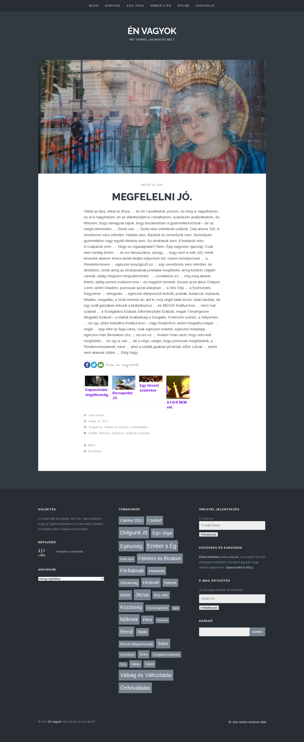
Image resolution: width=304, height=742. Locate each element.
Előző (89, 445)
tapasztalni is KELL (240, 567)
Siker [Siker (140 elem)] (163, 643)
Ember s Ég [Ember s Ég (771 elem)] (161, 546)
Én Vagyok (152, 31)
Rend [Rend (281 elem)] (126, 631)
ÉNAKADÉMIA (209, 557)
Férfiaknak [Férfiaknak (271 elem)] (132, 570)
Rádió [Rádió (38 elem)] (142, 632)
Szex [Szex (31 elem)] (143, 654)
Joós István (96, 415)
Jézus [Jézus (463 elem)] (142, 595)
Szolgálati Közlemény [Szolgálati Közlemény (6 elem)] (166, 654)
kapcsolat (205, 5)
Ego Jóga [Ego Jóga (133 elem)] (162, 532)
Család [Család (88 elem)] (155, 520)
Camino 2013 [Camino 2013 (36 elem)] (131, 520)
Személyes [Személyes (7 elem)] (127, 654)
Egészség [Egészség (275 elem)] (131, 546)
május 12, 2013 (152, 184)
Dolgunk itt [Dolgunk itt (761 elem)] (134, 532)
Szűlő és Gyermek (137, 433)
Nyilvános (118, 433)
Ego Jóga (135, 5)
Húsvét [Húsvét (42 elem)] (170, 583)
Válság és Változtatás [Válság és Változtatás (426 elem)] (146, 675)
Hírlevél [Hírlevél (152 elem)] (151, 582)
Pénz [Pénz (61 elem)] (147, 619)
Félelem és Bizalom (117, 427)
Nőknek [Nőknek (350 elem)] (129, 619)
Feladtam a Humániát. (70, 551)
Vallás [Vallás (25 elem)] (135, 664)
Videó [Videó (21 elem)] (149, 664)
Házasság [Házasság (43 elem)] (129, 583)
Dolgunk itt (95, 427)
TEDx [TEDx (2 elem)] (123, 664)
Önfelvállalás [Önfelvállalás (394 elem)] (135, 688)
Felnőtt (93, 433)
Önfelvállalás (139, 427)
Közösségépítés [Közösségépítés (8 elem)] (157, 607)
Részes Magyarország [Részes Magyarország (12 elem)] (136, 644)
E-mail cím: (206, 518)
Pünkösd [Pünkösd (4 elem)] (162, 620)
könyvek (112, 5)
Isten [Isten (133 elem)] (125, 594)
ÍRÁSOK (104, 433)
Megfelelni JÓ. (152, 197)
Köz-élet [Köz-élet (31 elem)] (161, 595)
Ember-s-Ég (160, 5)
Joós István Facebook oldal (249, 722)
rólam (183, 5)
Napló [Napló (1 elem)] (175, 608)
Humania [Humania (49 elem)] (157, 571)
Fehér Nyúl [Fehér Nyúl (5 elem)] (127, 559)
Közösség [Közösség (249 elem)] (131, 607)
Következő (92, 451)
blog (93, 5)
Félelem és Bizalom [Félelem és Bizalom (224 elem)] (159, 558)
